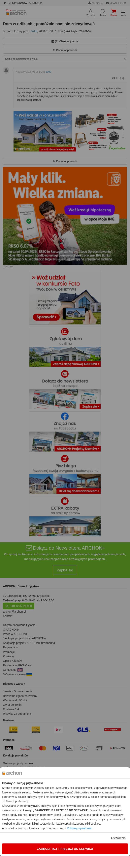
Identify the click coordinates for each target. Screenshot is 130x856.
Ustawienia (118, 838)
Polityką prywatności (79, 828)
